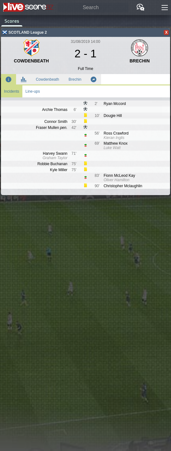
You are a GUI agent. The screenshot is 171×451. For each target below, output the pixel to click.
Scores (11, 21)
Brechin (75, 79)
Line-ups (33, 91)
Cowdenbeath (47, 79)
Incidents (11, 91)
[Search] (93, 8)
